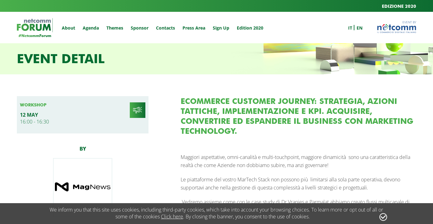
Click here (172, 216)
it (350, 28)
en (359, 28)
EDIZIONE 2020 (399, 6)
